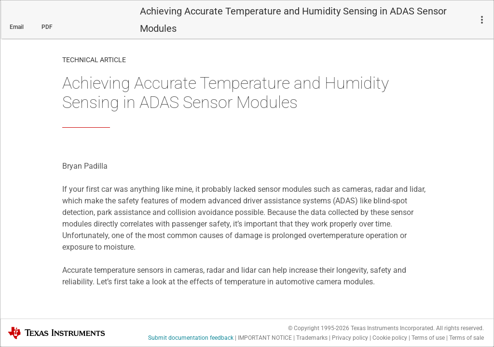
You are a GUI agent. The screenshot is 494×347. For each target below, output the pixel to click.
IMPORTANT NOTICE (265, 337)
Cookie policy (389, 337)
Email (17, 27)
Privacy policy (350, 337)
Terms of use (428, 337)
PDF (47, 27)
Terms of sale (466, 337)
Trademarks (312, 337)
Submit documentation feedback (190, 337)
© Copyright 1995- (318, 328)
